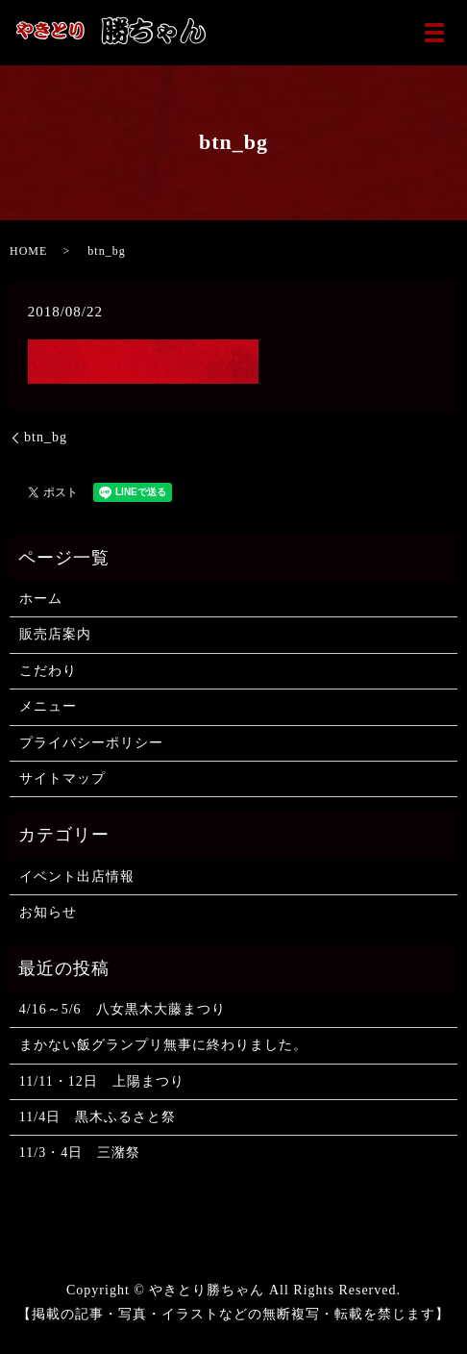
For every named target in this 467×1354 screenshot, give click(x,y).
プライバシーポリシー (91, 743)
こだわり (48, 671)
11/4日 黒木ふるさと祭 (97, 1117)
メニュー (48, 706)
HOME (28, 251)
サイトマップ (62, 778)
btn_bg (45, 437)
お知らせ (48, 912)
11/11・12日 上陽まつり (101, 1081)
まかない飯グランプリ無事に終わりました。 (163, 1045)
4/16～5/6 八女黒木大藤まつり (122, 1009)
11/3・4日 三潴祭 (79, 1152)
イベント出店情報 (77, 876)
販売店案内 (55, 634)
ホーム (40, 598)
